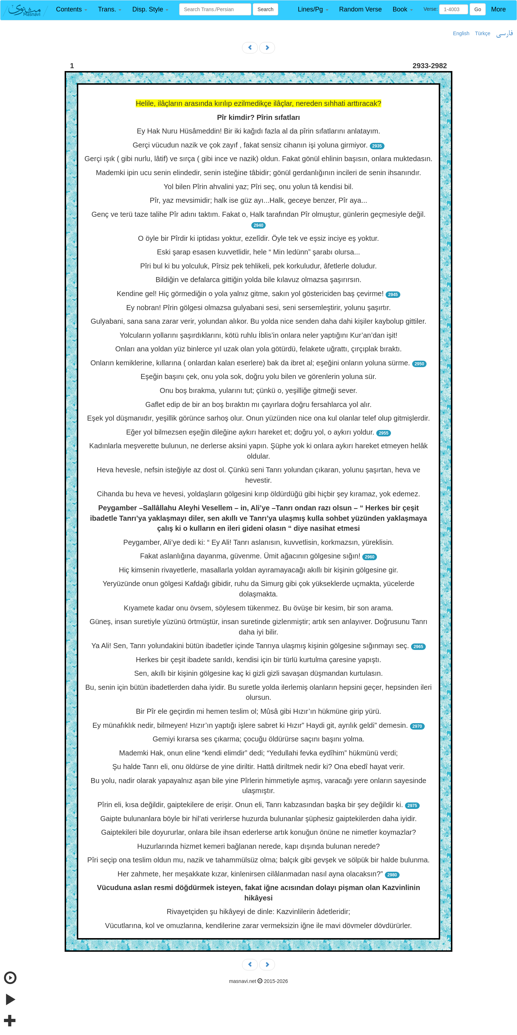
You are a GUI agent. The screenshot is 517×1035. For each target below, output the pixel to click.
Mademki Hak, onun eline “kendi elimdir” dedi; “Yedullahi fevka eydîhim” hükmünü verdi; (258, 753)
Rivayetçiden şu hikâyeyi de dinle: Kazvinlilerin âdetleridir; (258, 911)
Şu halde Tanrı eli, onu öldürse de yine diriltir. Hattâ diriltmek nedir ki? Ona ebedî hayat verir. (258, 767)
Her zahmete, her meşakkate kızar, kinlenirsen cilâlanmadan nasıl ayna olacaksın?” (250, 874)
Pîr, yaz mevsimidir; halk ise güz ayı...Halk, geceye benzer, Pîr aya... (258, 200)
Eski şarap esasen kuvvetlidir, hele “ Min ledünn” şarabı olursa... (258, 252)
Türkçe (482, 33)
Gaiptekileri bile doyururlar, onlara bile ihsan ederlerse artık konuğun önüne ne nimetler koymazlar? (258, 832)
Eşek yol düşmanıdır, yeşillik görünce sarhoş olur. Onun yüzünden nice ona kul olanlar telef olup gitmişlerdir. (258, 418)
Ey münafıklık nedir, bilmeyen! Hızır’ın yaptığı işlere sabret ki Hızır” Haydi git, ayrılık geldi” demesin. (250, 725)
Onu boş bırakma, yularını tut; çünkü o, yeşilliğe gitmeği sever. (258, 390)
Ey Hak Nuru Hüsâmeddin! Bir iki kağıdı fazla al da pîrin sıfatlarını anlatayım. (258, 131)
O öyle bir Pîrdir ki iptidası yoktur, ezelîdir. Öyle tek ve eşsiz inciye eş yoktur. (258, 238)
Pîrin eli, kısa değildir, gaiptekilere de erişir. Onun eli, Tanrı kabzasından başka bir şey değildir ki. (250, 805)
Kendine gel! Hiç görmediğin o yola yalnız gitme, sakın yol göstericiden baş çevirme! (250, 294)
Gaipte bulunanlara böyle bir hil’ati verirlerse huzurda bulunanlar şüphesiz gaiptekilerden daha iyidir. (258, 819)
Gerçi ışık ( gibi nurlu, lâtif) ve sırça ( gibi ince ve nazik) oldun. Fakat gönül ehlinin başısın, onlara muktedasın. (258, 159)
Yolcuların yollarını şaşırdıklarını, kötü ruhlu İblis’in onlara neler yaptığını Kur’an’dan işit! (258, 335)
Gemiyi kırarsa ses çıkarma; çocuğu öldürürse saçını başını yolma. (258, 739)
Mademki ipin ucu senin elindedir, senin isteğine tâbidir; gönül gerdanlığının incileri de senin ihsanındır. (258, 173)
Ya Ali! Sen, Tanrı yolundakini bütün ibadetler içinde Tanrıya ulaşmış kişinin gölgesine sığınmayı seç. (250, 646)
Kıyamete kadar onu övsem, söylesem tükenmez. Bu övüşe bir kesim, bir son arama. (258, 608)
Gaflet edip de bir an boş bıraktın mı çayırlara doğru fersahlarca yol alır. (258, 404)
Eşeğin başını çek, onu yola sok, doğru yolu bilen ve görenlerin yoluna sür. (258, 376)
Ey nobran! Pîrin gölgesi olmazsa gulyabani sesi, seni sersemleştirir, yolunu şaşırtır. (258, 308)
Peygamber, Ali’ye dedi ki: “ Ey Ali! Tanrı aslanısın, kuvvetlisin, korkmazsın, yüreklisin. (258, 542)
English (461, 33)
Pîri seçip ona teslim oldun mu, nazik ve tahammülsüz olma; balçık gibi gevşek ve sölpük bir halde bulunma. (258, 860)
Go (477, 9)
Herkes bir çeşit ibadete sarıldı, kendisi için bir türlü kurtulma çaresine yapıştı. (258, 660)
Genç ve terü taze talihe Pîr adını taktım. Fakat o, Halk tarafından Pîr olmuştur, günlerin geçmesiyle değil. (258, 214)
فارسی (504, 33)
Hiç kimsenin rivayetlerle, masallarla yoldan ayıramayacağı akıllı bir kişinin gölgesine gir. (258, 570)
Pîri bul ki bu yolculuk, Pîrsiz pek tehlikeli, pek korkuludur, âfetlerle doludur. (258, 266)
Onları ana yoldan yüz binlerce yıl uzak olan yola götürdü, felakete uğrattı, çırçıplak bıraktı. (258, 349)
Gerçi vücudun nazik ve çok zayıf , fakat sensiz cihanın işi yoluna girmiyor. (250, 145)
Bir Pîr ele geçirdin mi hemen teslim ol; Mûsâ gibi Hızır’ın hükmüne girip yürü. (258, 711)
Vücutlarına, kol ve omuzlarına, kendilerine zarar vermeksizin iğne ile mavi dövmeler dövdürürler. (258, 925)
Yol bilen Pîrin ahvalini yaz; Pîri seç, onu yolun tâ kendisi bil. (258, 187)
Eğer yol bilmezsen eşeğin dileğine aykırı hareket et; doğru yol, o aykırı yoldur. (250, 432)
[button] (72, 9)
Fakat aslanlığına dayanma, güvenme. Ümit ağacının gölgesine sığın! (250, 556)
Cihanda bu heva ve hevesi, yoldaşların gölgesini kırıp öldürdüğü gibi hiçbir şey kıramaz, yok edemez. (258, 494)
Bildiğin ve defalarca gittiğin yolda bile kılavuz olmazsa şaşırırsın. (258, 280)
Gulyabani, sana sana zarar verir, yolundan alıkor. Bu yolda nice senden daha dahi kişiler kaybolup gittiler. (258, 321)
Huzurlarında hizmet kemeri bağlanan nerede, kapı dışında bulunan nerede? (258, 846)
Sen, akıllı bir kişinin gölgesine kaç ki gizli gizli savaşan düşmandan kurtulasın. (258, 673)
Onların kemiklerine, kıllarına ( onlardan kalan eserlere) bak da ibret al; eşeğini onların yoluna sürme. (250, 363)
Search (265, 9)
